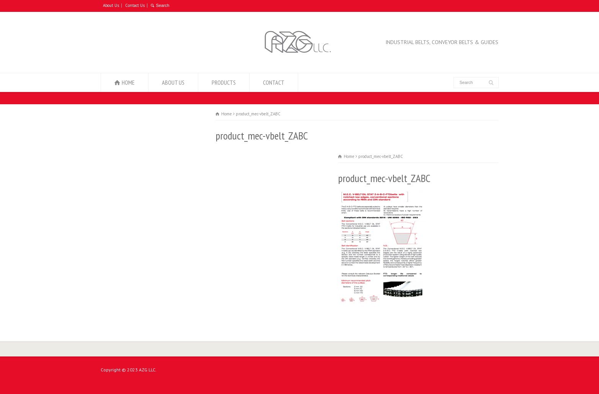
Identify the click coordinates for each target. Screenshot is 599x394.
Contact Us (135, 5)
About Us (111, 5)
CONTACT (273, 82)
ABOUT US (173, 82)
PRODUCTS (224, 82)
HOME (128, 82)
